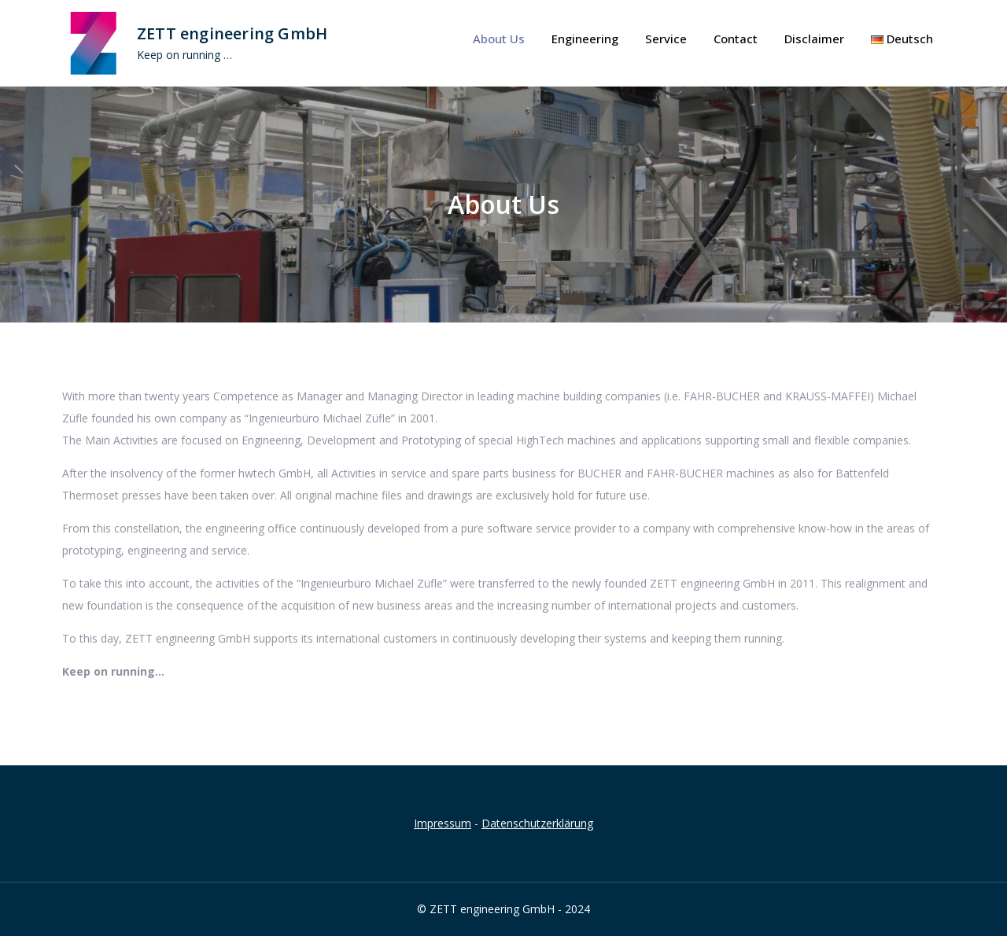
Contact (736, 38)
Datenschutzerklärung (537, 823)
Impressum (442, 823)
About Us (499, 38)
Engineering (584, 38)
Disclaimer (814, 38)
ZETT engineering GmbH (232, 33)
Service (666, 38)
